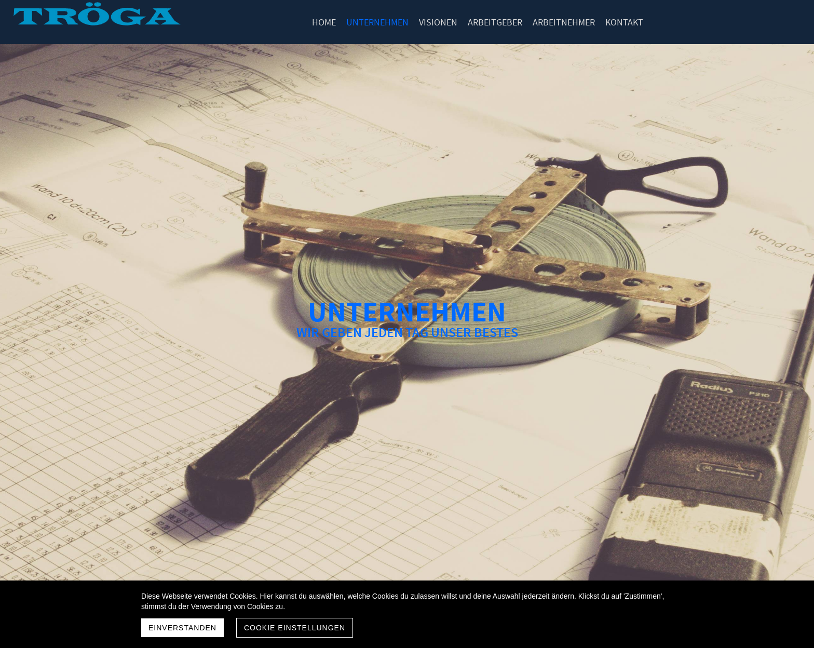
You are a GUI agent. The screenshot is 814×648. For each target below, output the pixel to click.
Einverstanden (182, 628)
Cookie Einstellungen (294, 628)
